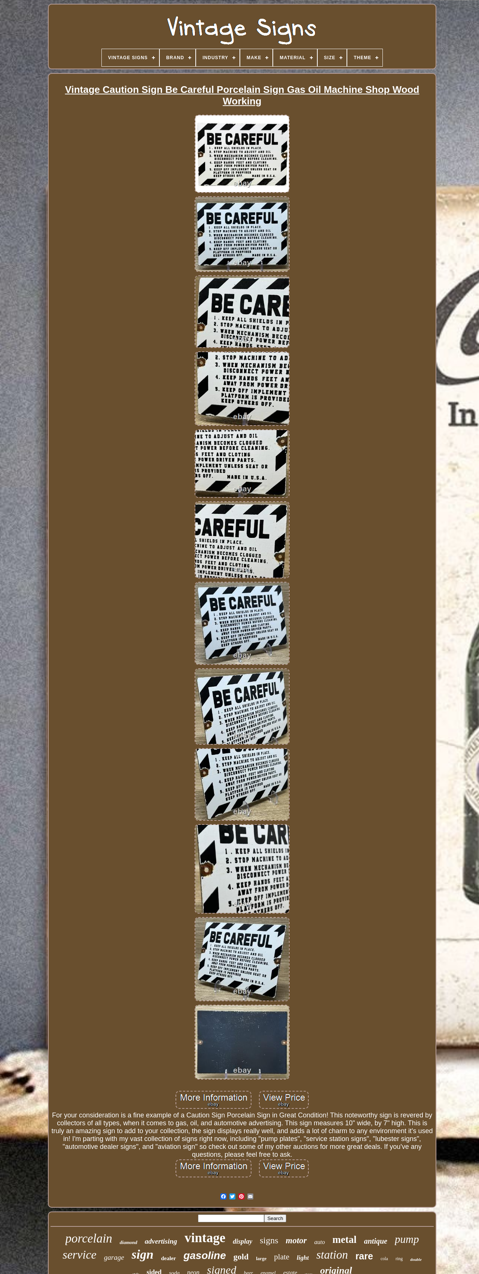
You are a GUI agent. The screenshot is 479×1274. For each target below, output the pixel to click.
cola (384, 1258)
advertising (161, 1241)
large (261, 1258)
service (79, 1254)
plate (281, 1256)
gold (241, 1256)
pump (407, 1239)
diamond (128, 1242)
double (416, 1259)
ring (399, 1258)
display (242, 1241)
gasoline (204, 1255)
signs (269, 1240)
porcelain (88, 1238)
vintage (204, 1238)
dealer (168, 1258)
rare (364, 1256)
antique (375, 1241)
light (303, 1257)
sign (143, 1254)
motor (296, 1240)
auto (319, 1242)
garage (114, 1257)
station (332, 1254)
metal (344, 1239)
